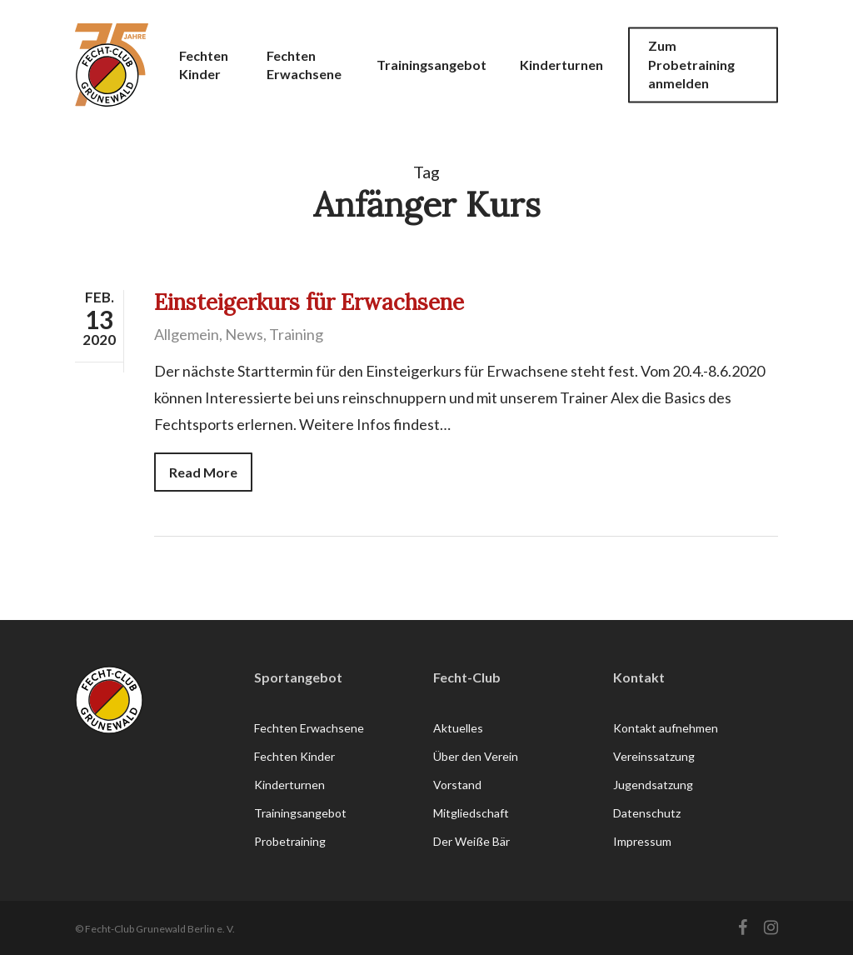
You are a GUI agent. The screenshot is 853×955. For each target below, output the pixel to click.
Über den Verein (475, 756)
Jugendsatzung (653, 785)
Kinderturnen (289, 785)
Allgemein (186, 334)
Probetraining (290, 841)
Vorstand (457, 785)
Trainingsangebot (300, 813)
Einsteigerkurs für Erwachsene (309, 302)
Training (296, 334)
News (244, 334)
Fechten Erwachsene (309, 728)
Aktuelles (458, 728)
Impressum (642, 841)
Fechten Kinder (294, 756)
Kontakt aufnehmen (665, 728)
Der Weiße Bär (471, 841)
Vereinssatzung (654, 756)
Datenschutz (647, 813)
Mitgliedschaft (471, 813)
